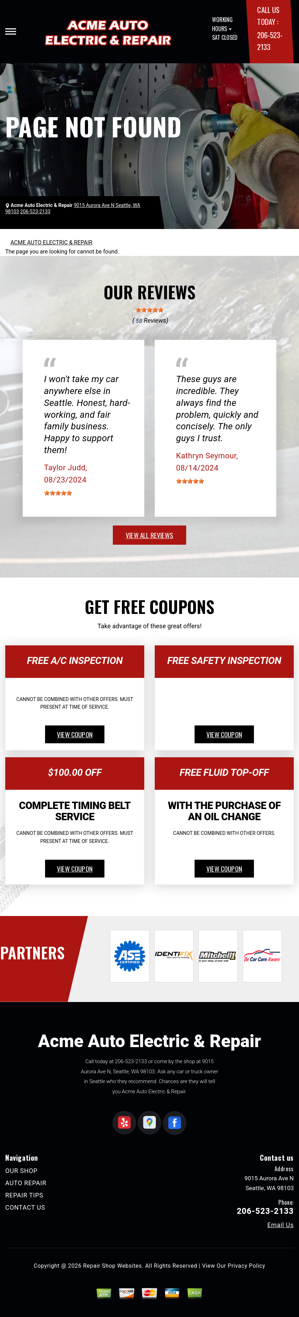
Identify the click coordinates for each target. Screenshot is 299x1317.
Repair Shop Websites (112, 1265)
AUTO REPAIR (25, 1183)
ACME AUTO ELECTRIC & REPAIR (51, 242)
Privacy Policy (246, 1265)
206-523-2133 (131, 1061)
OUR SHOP (21, 1170)
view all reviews (149, 535)
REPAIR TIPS (24, 1195)
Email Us (280, 1225)
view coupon (75, 734)
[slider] (149, 310)
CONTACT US (25, 1207)
